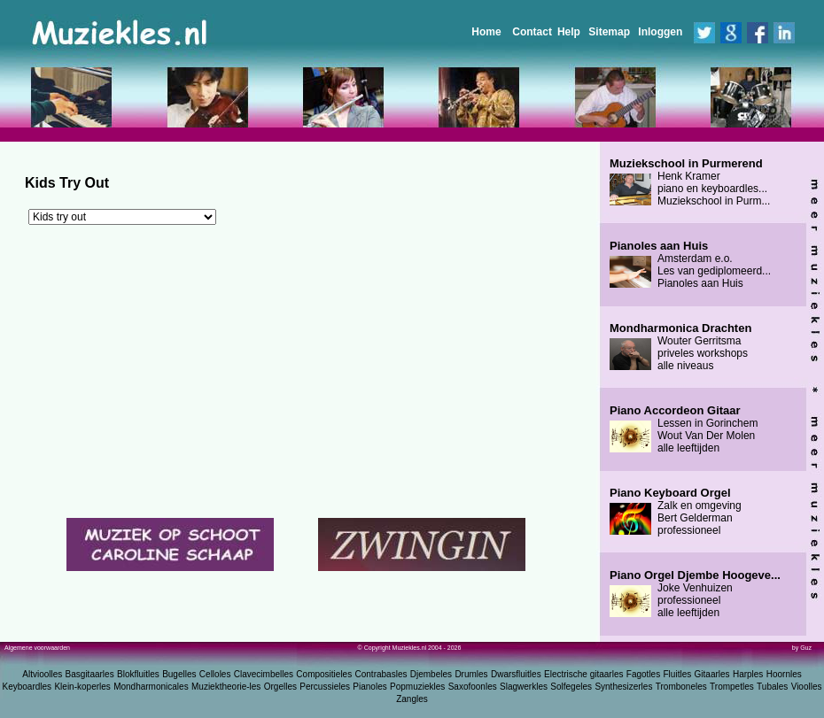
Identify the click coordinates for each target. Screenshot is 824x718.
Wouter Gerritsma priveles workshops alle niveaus (680, 347)
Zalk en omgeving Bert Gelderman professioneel (676, 512)
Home (486, 32)
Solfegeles (571, 686)
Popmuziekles (417, 686)
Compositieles (324, 674)
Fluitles (678, 674)
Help (568, 32)
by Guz (802, 648)
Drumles (471, 674)
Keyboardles (27, 686)
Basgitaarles (90, 674)
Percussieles (324, 686)
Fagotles (643, 674)
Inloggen (660, 32)
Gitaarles (712, 674)
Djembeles (431, 674)
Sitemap (609, 32)
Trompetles (732, 686)
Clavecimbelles (263, 674)
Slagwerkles (524, 686)
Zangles (412, 699)
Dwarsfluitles (516, 674)
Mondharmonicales (151, 686)
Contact (532, 32)
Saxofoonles (472, 686)
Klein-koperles (82, 686)
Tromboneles (681, 686)
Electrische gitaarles (583, 674)
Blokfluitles (138, 674)
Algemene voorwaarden (37, 648)
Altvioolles (42, 674)
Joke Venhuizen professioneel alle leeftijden (695, 594)
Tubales (772, 686)
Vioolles (806, 686)
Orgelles (280, 686)
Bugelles (179, 674)
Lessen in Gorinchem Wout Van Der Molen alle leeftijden (684, 429)
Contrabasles (381, 674)
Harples (748, 674)
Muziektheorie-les (225, 686)
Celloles (215, 674)
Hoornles (784, 674)
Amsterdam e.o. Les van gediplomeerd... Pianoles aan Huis (690, 265)
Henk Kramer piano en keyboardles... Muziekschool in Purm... (690, 182)
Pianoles (369, 686)
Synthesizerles (623, 686)
